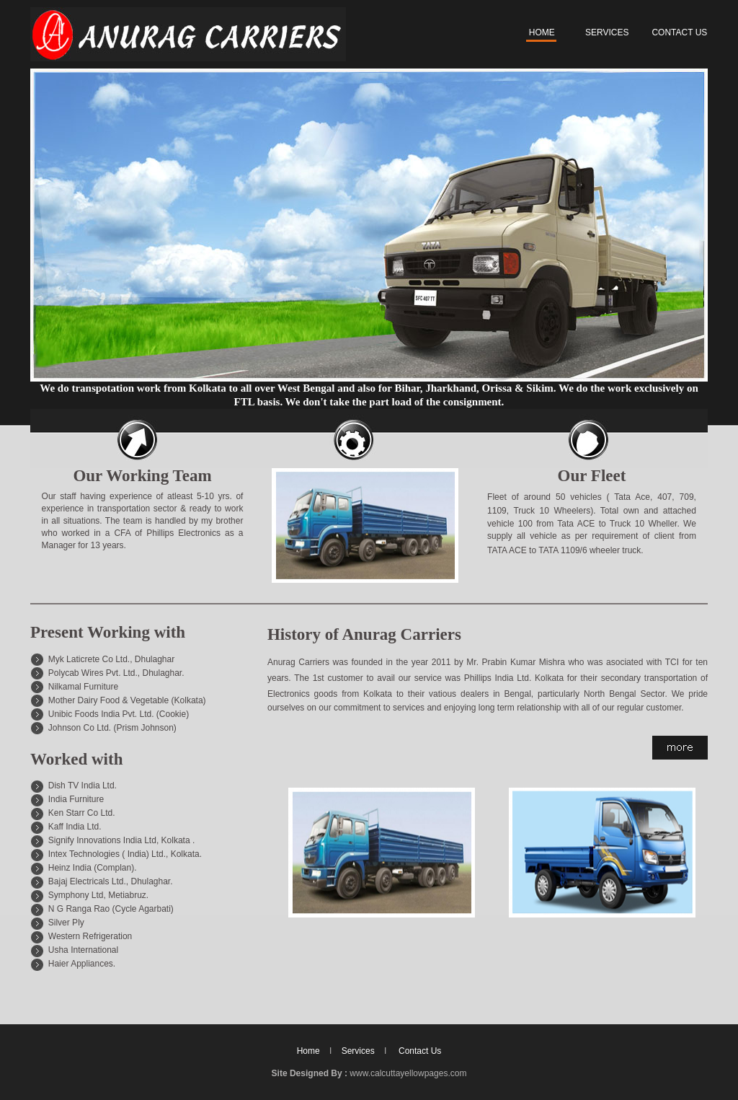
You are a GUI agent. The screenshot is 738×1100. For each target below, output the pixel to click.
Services (358, 1051)
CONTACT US (679, 32)
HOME (540, 32)
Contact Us (420, 1051)
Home (308, 1051)
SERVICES (606, 32)
